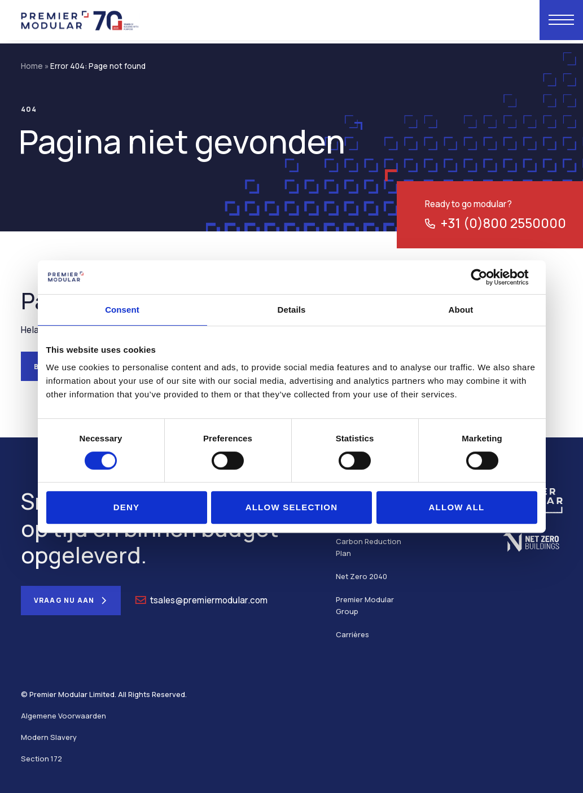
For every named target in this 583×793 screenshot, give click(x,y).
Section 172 (41, 758)
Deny (126, 507)
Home (32, 66)
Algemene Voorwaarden (63, 716)
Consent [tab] (122, 309)
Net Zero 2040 (361, 576)
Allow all (456, 507)
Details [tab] (292, 309)
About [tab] (461, 309)
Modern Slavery (49, 737)
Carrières (352, 634)
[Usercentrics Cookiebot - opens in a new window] (488, 277)
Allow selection (292, 507)
